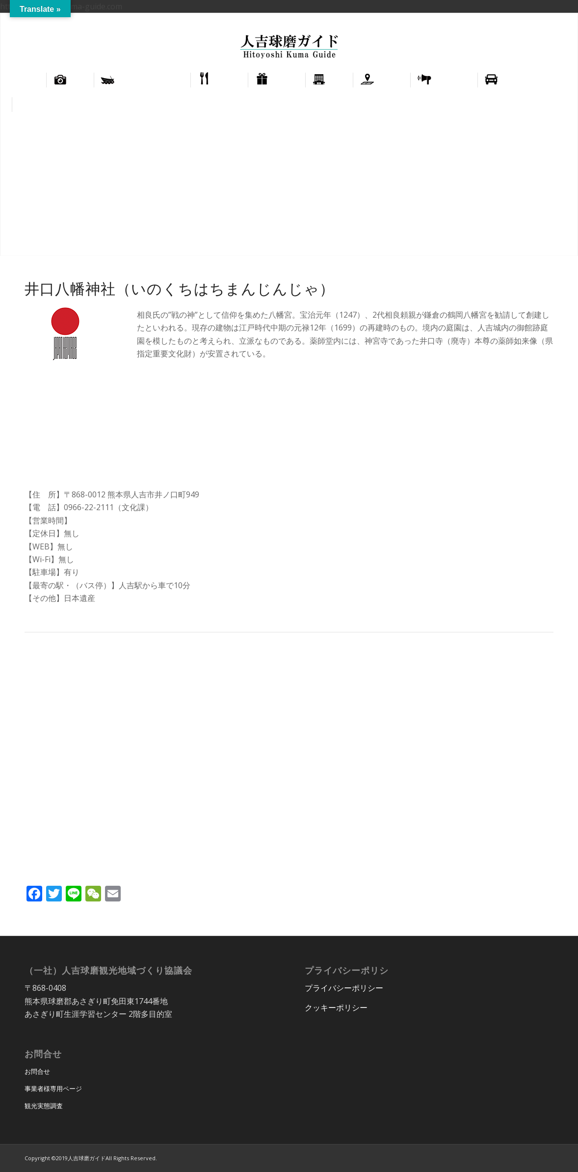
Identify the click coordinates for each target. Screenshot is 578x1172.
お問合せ (37, 1071)
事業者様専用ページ (53, 1088)
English (524, 20)
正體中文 (555, 20)
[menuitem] (525, 20)
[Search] (559, 104)
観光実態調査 (44, 1105)
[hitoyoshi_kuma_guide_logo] (289, 47)
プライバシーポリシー (344, 987)
